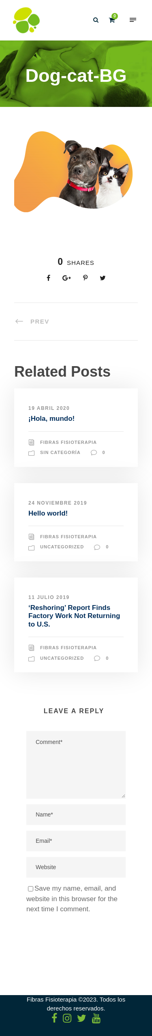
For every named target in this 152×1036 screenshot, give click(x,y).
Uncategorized (62, 546)
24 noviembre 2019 (57, 503)
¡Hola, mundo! (51, 418)
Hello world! (48, 513)
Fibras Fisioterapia (68, 442)
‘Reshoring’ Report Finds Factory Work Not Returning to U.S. (74, 616)
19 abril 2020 (49, 408)
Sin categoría (60, 452)
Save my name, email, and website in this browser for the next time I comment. (72, 899)
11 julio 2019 (49, 597)
